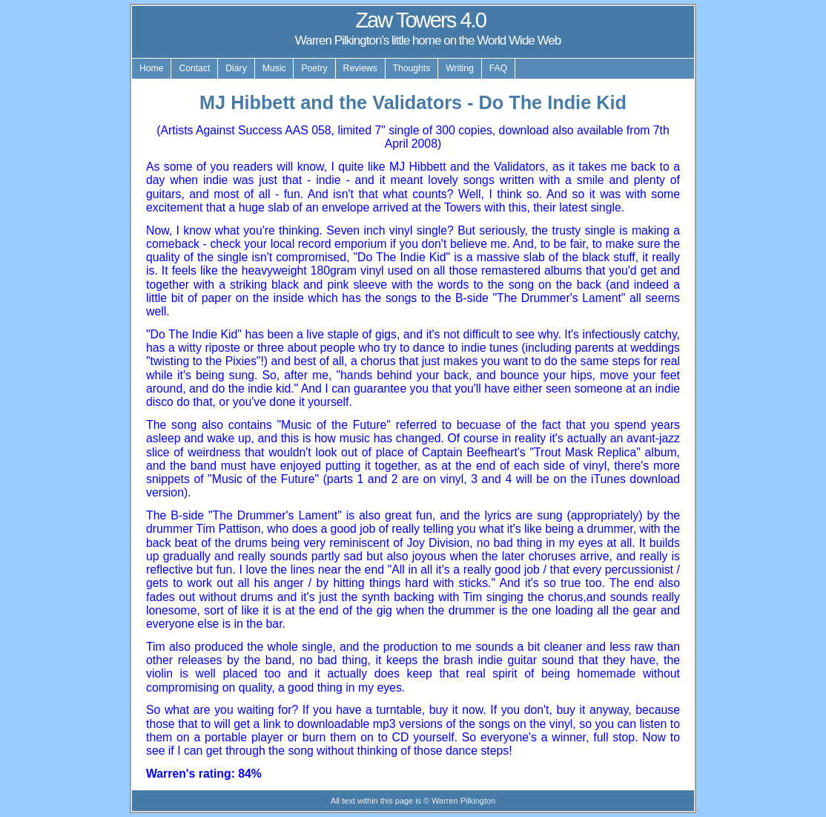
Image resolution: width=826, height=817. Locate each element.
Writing (460, 68)
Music (274, 68)
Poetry (314, 68)
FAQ (498, 68)
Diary (235, 68)
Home (151, 68)
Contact (194, 68)
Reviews (360, 68)
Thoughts (412, 68)
